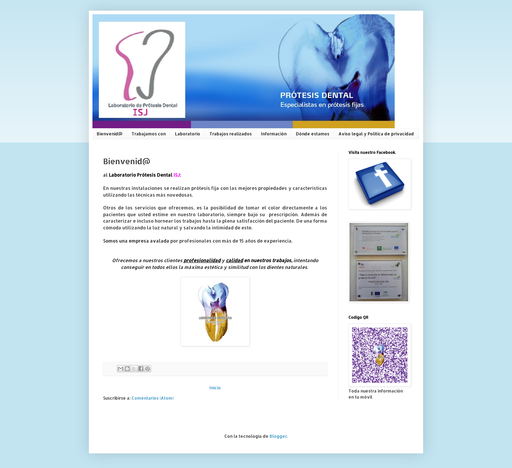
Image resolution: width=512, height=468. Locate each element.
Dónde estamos (312, 133)
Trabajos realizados (230, 133)
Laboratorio (187, 133)
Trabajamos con (149, 133)
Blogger (278, 436)
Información (274, 133)
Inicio (215, 387)
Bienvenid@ (109, 133)
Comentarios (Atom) (153, 398)
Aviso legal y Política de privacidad (376, 133)
